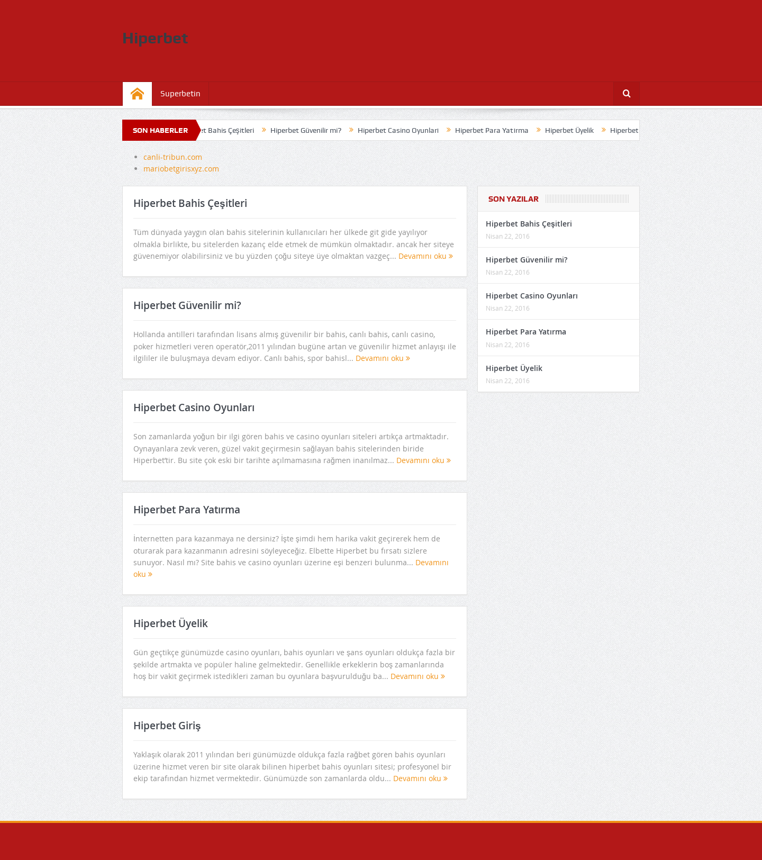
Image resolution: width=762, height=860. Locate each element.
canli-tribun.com (172, 157)
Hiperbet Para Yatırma (496, 130)
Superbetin (180, 93)
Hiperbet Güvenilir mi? (310, 130)
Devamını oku (425, 256)
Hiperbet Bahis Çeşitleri (220, 130)
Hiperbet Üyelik (573, 130)
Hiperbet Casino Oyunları (402, 130)
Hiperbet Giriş (636, 130)
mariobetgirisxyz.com (181, 169)
